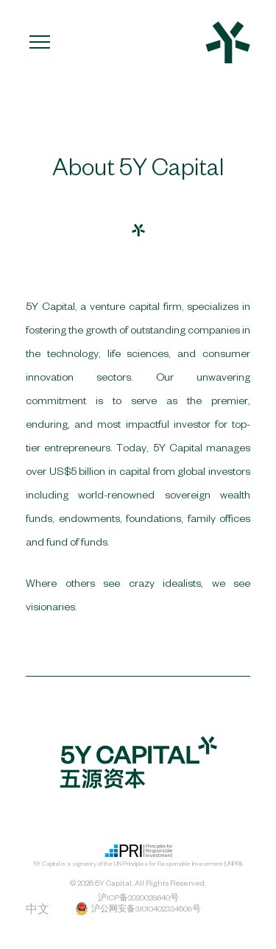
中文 (37, 909)
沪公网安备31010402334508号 (138, 908)
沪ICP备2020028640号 (138, 897)
